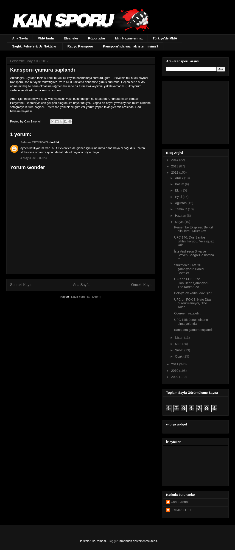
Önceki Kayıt (141, 285)
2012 (175, 172)
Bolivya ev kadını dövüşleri (193, 293)
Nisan (179, 337)
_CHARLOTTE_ (182, 510)
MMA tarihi (46, 38)
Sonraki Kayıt (20, 285)
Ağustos (181, 203)
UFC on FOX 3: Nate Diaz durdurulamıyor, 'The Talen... (192, 303)
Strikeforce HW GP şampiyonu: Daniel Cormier (189, 269)
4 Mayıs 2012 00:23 (33, 158)
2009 (175, 377)
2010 (175, 370)
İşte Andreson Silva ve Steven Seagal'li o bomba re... (194, 255)
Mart (178, 344)
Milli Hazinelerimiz (129, 38)
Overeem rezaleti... (187, 313)
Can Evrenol (179, 502)
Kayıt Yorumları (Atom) (86, 296)
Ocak (179, 356)
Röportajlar (96, 38)
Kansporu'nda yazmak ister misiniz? (130, 46)
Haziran (181, 215)
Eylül (179, 197)
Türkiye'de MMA (165, 38)
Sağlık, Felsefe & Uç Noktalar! (35, 46)
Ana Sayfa (20, 38)
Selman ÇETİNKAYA (34, 142)
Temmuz (181, 209)
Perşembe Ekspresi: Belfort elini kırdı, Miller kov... (193, 229)
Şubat (179, 350)
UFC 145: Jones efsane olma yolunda (191, 321)
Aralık (179, 178)
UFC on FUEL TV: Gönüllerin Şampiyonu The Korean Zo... (191, 283)
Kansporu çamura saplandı (193, 330)
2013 (175, 166)
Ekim (179, 190)
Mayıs (179, 222)
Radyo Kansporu (80, 46)
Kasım (180, 184)
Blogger (112, 541)
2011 (175, 364)
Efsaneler (71, 38)
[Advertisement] (195, 111)
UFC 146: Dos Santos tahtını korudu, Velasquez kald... (194, 241)
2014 (175, 160)
